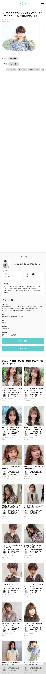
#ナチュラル (11, 69)
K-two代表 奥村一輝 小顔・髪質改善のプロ (26, 166)
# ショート (13, 58)
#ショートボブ (34, 69)
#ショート (22, 69)
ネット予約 (23, 243)
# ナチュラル (13, 64)
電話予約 (23, 251)
